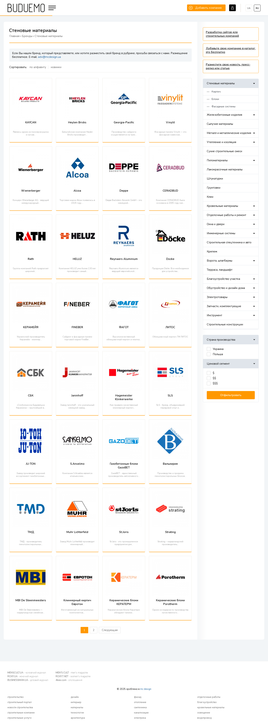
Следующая (110, 630)
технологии (77, 712)
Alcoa (77, 191)
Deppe (123, 191)
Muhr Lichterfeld (77, 532)
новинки (56, 67)
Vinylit (170, 122)
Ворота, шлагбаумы (219, 260)
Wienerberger (30, 191)
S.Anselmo (77, 464)
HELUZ (77, 259)
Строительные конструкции (225, 324)
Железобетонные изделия (224, 115)
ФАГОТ (124, 327)
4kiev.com (69, 680)
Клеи (210, 197)
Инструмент (214, 315)
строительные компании (21, 712)
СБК (31, 395)
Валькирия (170, 464)
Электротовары (217, 297)
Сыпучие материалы (220, 124)
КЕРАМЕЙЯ (30, 327)
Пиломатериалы (217, 160)
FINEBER (77, 327)
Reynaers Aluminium (124, 259)
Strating (170, 532)
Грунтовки (213, 188)
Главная (14, 36)
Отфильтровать (230, 395)
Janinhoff (77, 395)
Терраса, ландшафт (219, 270)
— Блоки (213, 99)
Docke (170, 259)
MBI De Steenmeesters (30, 600)
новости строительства (20, 707)
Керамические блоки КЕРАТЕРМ (123, 602)
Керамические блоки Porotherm (170, 602)
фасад (137, 697)
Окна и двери (215, 224)
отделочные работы (208, 697)
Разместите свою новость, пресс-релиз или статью (228, 66)
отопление (140, 702)
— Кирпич (214, 91)
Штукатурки (215, 178)
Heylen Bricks (77, 122)
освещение (203, 712)
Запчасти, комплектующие (224, 306)
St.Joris (124, 532)
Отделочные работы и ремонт (226, 215)
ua (249, 8)
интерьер (76, 702)
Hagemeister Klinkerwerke (124, 397)
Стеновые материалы (221, 83)
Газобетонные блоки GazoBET (124, 465)
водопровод (204, 718)
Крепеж (212, 251)
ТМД (31, 532)
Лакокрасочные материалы (225, 169)
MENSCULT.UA (26, 672)
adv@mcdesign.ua (49, 57)
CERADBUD (170, 191)
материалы (77, 707)
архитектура (78, 718)
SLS (170, 395)
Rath (31, 259)
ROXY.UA (22, 676)
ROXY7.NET (73, 676)
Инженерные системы (221, 233)
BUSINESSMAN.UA (27, 680)
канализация (141, 712)
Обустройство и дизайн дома (226, 288)
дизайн (75, 697)
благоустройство (207, 702)
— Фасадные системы (221, 106)
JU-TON (31, 464)
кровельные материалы (210, 707)
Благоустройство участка (223, 279)
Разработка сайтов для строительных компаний (222, 34)
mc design (145, 689)
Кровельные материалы (222, 206)
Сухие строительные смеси (224, 151)
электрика (140, 718)
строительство (15, 697)
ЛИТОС (170, 327)
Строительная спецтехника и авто (229, 242)
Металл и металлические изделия (229, 133)
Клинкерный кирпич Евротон (77, 602)
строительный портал (19, 702)
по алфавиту (38, 67)
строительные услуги (19, 718)
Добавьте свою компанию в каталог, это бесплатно (231, 50)
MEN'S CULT (72, 672)
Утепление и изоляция (221, 142)
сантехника (140, 707)
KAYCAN (30, 122)
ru (257, 8)
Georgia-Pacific (124, 122)
